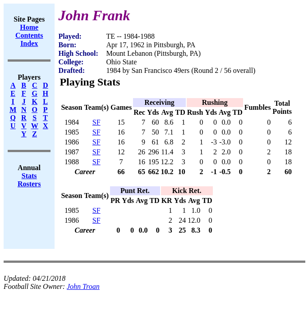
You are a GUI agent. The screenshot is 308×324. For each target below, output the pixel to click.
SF (96, 122)
